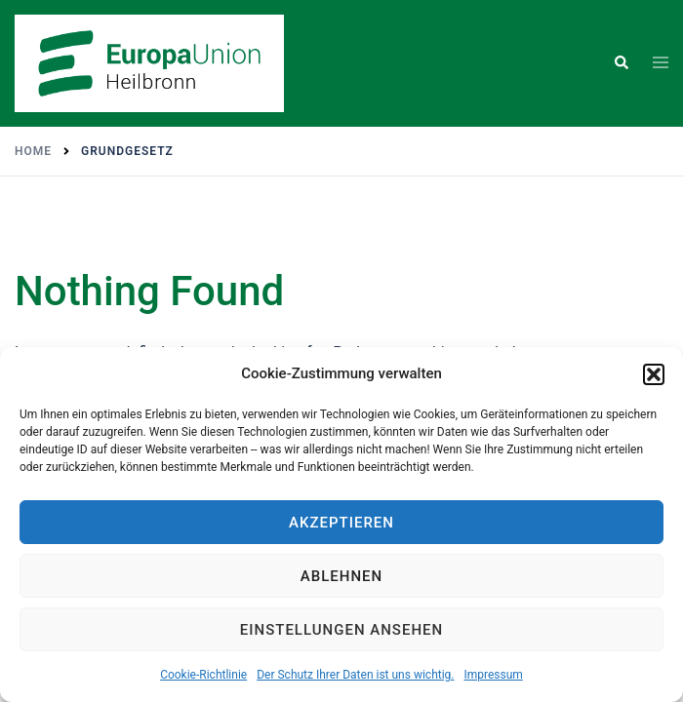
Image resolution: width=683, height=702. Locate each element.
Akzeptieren (341, 522)
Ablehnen (341, 576)
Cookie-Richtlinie (203, 675)
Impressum (492, 675)
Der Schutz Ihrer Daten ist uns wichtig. (355, 675)
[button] (653, 374)
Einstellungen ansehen (341, 630)
